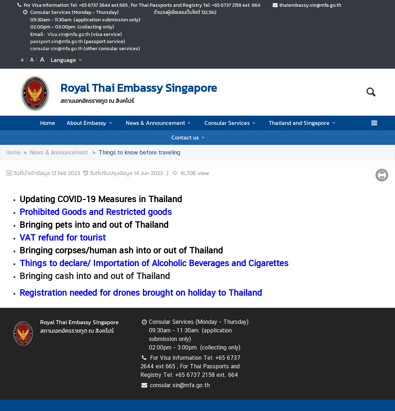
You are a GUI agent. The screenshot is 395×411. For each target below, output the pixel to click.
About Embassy (90, 122)
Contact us (189, 137)
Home (47, 122)
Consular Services (230, 122)
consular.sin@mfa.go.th (56, 48)
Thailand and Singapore (303, 122)
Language (67, 60)
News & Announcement (159, 122)
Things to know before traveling (139, 152)
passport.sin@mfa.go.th (56, 41)
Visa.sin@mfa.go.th (68, 34)
